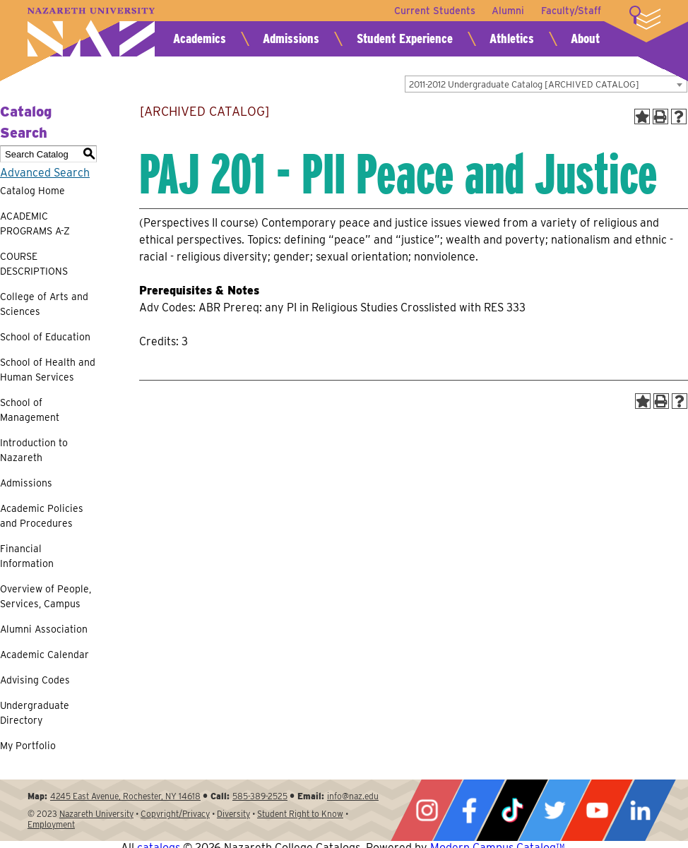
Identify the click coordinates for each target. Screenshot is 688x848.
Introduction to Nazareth (34, 450)
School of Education (45, 336)
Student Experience (405, 38)
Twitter (554, 810)
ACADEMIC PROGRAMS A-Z (35, 223)
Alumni (508, 10)
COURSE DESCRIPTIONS (34, 264)
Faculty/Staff (571, 10)
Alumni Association (44, 629)
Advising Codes (35, 680)
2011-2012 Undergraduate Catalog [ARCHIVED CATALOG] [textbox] (524, 84)
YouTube (596, 810)
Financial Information (27, 556)
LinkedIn (640, 810)
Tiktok (512, 810)
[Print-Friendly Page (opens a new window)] (660, 116)
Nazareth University (91, 32)
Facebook (469, 810)
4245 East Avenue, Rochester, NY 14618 (125, 796)
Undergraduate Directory (34, 713)
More (644, 18)
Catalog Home (32, 190)
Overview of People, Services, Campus (45, 596)
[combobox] (546, 84)
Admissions (291, 38)
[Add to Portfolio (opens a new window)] (642, 116)
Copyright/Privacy (175, 813)
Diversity (233, 813)
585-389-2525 (259, 796)
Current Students (434, 10)
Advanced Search (45, 172)
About (585, 38)
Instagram (426, 810)
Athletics (512, 38)
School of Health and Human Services (47, 370)
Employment (51, 824)
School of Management (29, 410)
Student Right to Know (300, 813)
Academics (199, 38)
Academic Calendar (44, 654)
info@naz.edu (353, 796)
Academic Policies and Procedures (41, 516)
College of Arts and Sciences (44, 304)
